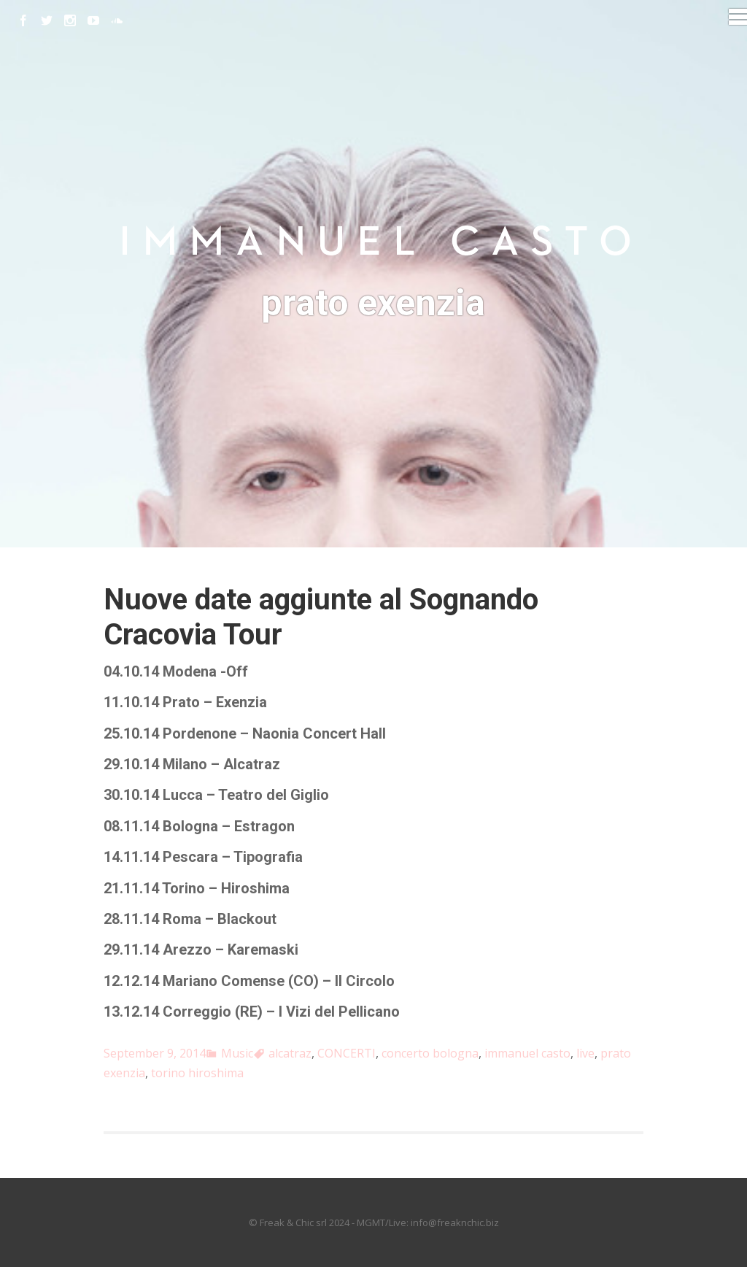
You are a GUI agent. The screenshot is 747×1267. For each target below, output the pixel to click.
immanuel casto (527, 1053)
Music (237, 1053)
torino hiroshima (197, 1073)
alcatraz (289, 1053)
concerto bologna (430, 1053)
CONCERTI (346, 1053)
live (585, 1053)
